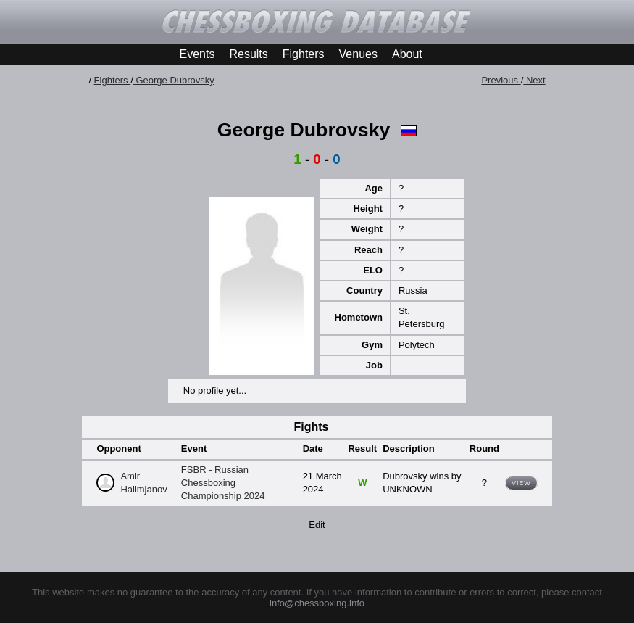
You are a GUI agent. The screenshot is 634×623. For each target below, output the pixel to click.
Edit (317, 524)
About (407, 54)
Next (534, 80)
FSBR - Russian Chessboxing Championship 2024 (223, 482)
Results (248, 54)
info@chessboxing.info (317, 603)
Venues (358, 54)
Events (197, 54)
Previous (500, 80)
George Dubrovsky (173, 80)
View (521, 483)
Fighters (304, 54)
